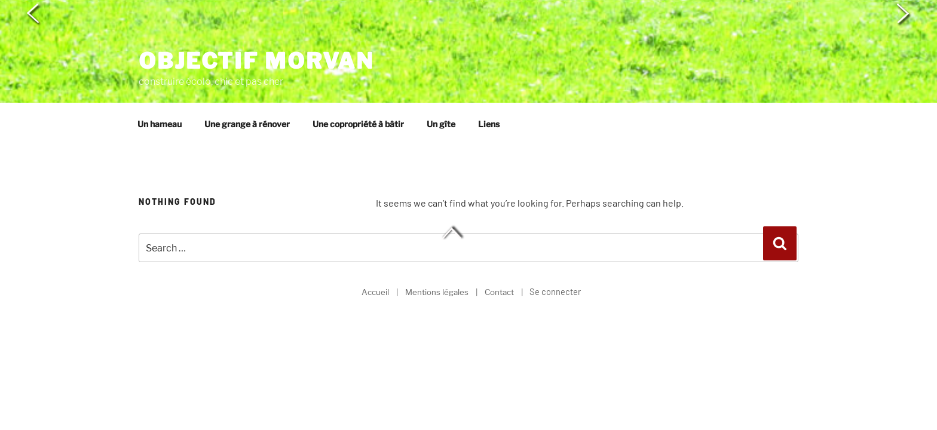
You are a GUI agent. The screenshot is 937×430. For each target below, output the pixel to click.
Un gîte (441, 91)
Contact (499, 258)
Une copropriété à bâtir (358, 91)
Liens (489, 91)
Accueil (375, 258)
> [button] (903, 14)
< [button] (34, 14)
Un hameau (159, 91)
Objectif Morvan (256, 24)
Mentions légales (436, 258)
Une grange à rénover (247, 91)
